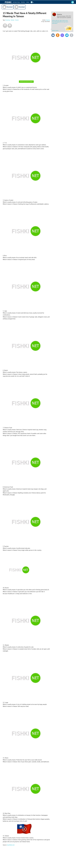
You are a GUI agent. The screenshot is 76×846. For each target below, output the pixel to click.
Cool (27, 2)
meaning (8, 20)
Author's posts (55, 30)
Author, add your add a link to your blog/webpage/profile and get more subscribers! (60, 22)
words (17, 20)
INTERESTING (16, 2)
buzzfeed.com (11, 845)
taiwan (12, 20)
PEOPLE (23, 2)
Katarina (59, 14)
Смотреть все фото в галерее (26, 81)
